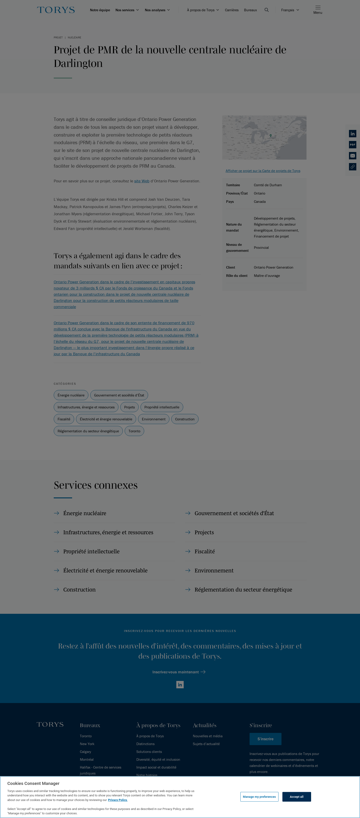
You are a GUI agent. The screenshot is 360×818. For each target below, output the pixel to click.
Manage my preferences (259, 796)
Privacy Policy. (117, 800)
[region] (180, 797)
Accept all (297, 796)
